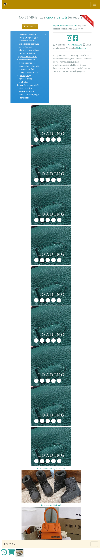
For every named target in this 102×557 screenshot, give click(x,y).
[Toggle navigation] (94, 4)
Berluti (61, 17)
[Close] (45, 34)
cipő (49, 17)
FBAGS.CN (9, 544)
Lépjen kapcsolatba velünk (65, 25)
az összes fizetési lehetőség (28, 46)
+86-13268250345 (74, 44)
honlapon (24, 75)
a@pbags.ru (80, 48)
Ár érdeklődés (30, 26)
